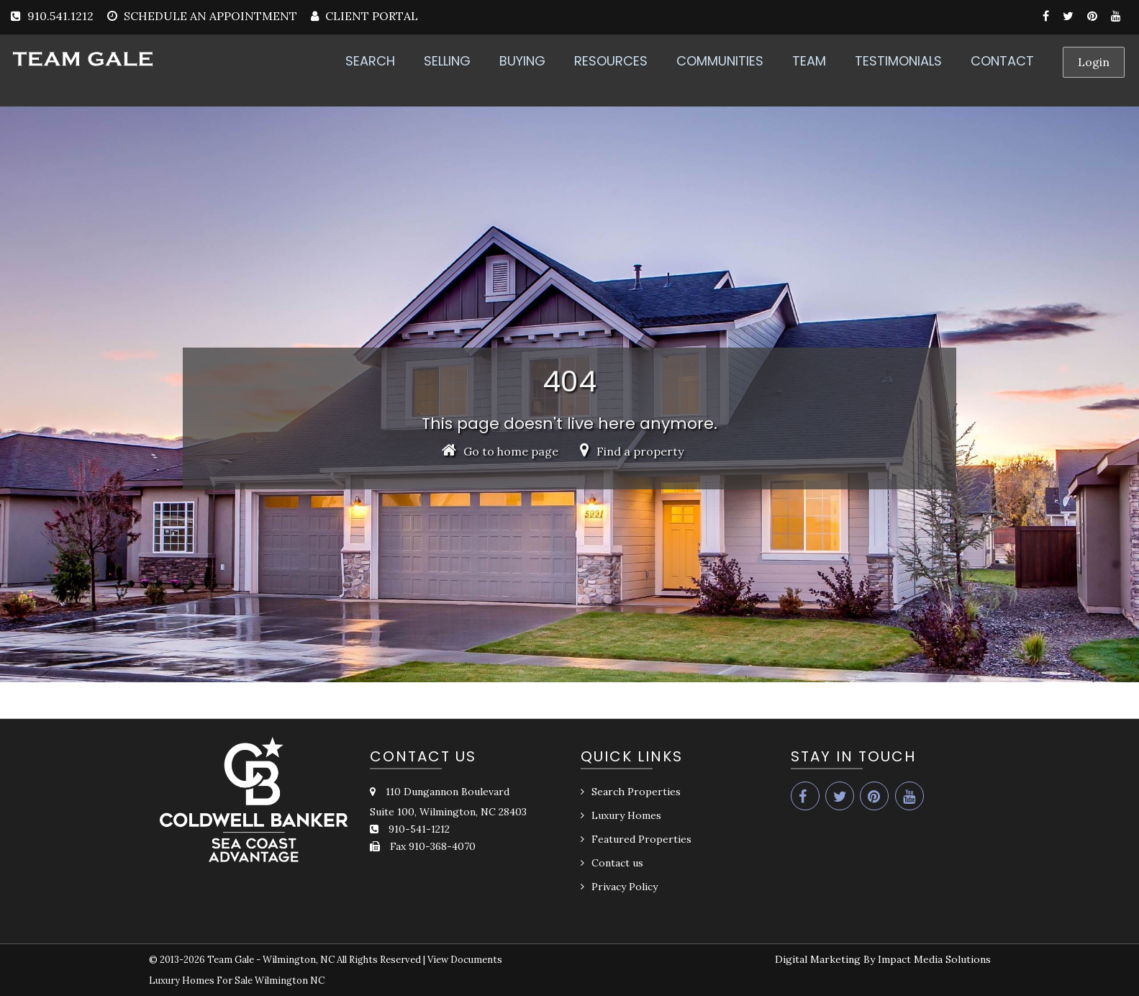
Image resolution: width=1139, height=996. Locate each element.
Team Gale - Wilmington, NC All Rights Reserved (314, 960)
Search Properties (636, 791)
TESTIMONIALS (898, 61)
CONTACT (1002, 61)
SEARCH (370, 61)
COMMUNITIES (719, 61)
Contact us (617, 862)
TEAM (809, 61)
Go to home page (500, 451)
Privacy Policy (624, 886)
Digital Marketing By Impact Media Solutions (883, 959)
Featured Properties (641, 839)
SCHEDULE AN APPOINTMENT (210, 16)
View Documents (464, 960)
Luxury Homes (626, 815)
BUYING (522, 61)
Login (1093, 62)
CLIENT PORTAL (370, 16)
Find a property (632, 451)
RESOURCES (611, 61)
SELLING (447, 61)
